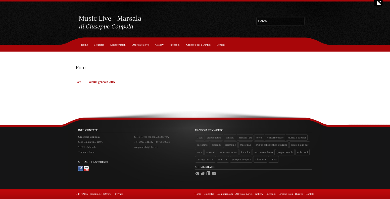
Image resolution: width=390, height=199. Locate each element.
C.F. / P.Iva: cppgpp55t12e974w (93, 193)
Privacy (119, 193)
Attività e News (140, 44)
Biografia (99, 44)
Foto (79, 82)
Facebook (175, 44)
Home (84, 44)
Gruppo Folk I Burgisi (198, 44)
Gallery (159, 44)
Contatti (221, 44)
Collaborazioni (118, 44)
